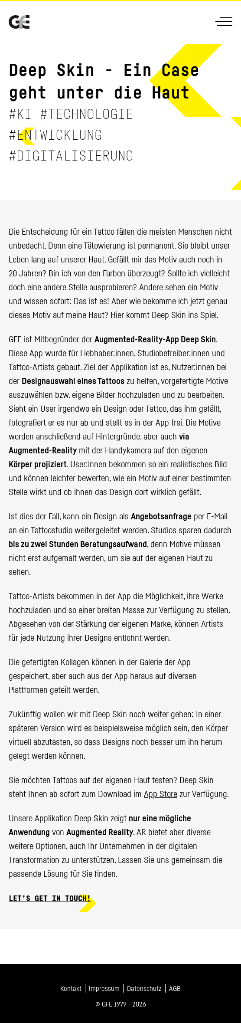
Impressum (104, 988)
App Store (160, 794)
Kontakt (70, 988)
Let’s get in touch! (50, 899)
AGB (175, 988)
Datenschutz (144, 988)
